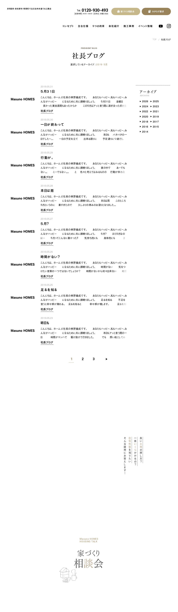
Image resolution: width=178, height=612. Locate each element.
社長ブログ (166, 36)
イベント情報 (145, 22)
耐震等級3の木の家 (21, 552)
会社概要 (45, 563)
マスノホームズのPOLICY (23, 539)
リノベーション (48, 539)
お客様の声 (92, 539)
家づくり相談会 (48, 551)
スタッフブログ (67, 563)
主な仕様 (83, 22)
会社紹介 (114, 22)
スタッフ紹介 (47, 568)
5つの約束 (99, 22)
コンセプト (68, 22)
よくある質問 (92, 533)
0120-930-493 (92, 10)
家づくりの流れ (48, 545)
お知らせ (64, 551)
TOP (155, 36)
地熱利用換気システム (22, 562)
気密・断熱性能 (18, 557)
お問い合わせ (93, 545)
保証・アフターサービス (21, 572)
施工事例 (129, 22)
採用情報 (45, 575)
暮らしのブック (67, 539)
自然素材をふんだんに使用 (23, 567)
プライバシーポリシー (97, 551)
